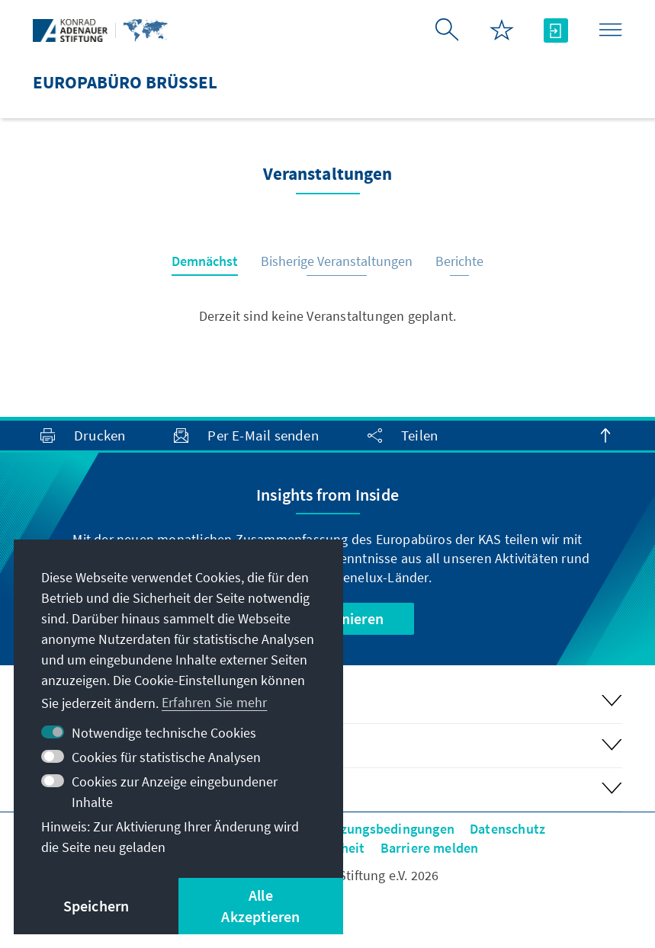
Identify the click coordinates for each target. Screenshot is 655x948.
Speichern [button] (96, 905)
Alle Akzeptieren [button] (260, 906)
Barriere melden (429, 848)
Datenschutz (507, 829)
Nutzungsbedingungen (386, 829)
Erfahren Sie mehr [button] (214, 702)
